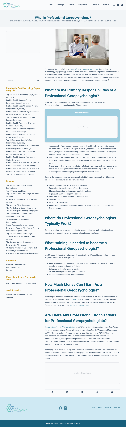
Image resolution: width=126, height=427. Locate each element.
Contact (106, 5)
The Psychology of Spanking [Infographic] (22, 211)
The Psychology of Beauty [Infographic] (21, 208)
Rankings (60, 5)
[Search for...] (21, 81)
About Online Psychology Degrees (19, 294)
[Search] (114, 5)
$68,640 (72, 300)
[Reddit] (97, 392)
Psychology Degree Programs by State (21, 283)
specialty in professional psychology (85, 69)
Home (51, 5)
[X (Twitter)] (67, 392)
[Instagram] (122, 5)
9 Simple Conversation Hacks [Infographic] (22, 253)
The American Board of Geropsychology (60, 327)
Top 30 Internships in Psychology (19, 234)
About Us (96, 5)
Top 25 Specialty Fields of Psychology (20, 174)
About (100, 408)
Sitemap (9, 297)
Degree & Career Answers (16, 265)
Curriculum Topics (13, 267)
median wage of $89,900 (79, 305)
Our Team (108, 408)
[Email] (112, 392)
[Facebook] (118, 5)
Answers (71, 5)
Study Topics (84, 5)
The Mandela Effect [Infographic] (18, 205)
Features (9, 270)
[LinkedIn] (82, 392)
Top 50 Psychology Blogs (16, 191)
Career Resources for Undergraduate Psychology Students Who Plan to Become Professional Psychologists (22, 228)
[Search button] (38, 81)
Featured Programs (82, 113)
